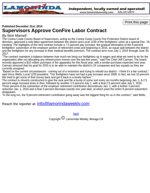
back (76, 113)
